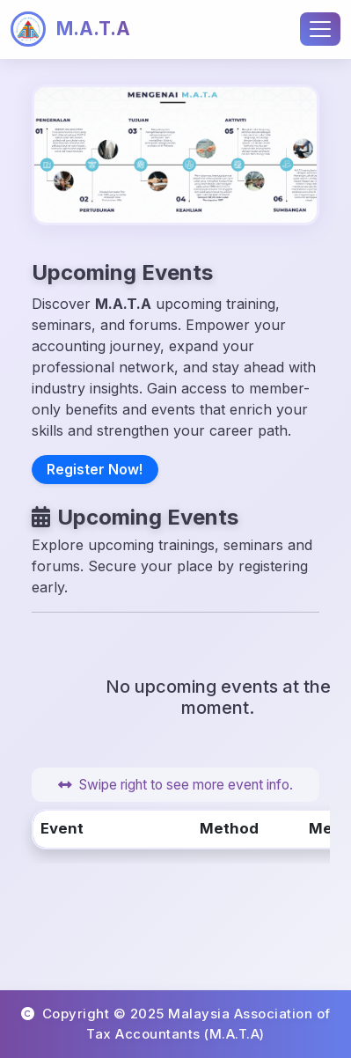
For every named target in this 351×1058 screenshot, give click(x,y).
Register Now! (95, 469)
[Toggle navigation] (320, 29)
